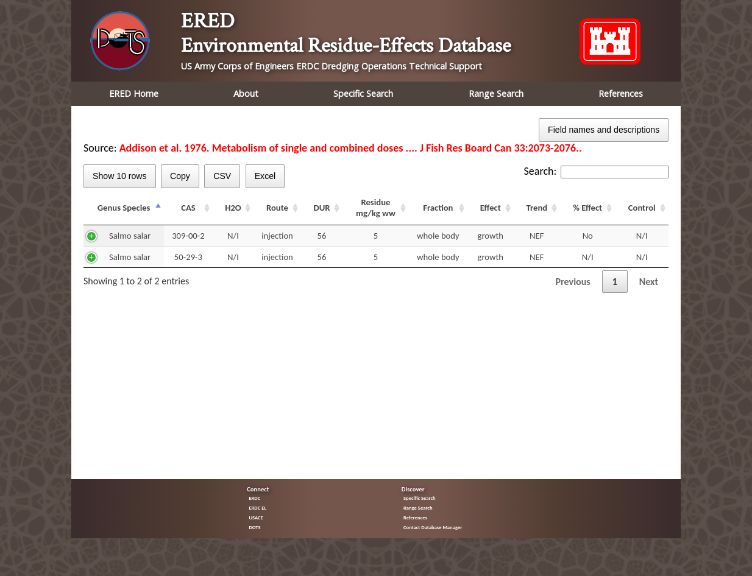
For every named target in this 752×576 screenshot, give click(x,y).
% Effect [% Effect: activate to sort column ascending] (587, 207)
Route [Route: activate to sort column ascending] (277, 207)
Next (648, 281)
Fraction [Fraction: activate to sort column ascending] (438, 207)
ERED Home (133, 93)
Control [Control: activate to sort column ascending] (642, 207)
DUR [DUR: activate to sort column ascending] (321, 207)
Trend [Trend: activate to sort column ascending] (536, 207)
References (620, 93)
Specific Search (363, 93)
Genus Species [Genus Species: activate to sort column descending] (124, 207)
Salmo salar (130, 235)
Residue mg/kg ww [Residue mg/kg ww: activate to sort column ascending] (376, 208)
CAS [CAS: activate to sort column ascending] (188, 207)
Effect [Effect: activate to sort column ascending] (490, 207)
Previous (573, 281)
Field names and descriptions (603, 130)
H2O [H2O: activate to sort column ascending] (233, 207)
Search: (596, 171)
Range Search (496, 93)
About (245, 93)
